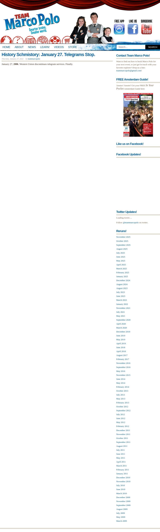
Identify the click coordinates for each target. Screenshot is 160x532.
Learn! (44, 47)
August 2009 (122, 509)
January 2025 (122, 276)
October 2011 (122, 438)
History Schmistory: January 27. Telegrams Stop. (48, 54)
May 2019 (120, 339)
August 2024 (122, 284)
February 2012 (122, 426)
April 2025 (121, 264)
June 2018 (120, 347)
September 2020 (123, 320)
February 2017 (122, 359)
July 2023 (120, 292)
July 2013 (120, 395)
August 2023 (122, 288)
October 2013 (122, 391)
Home (6, 47)
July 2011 (120, 450)
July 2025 (120, 253)
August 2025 (122, 249)
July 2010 (120, 485)
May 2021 (120, 316)
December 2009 (123, 497)
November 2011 (123, 434)
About (19, 47)
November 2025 (123, 237)
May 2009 (120, 517)
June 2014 (120, 379)
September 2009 (123, 505)
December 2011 (123, 430)
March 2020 (121, 327)
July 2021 (120, 312)
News (32, 47)
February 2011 (122, 469)
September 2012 (123, 410)
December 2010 (123, 477)
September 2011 (123, 442)
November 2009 (123, 501)
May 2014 (120, 383)
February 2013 (122, 402)
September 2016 (123, 367)
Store (72, 47)
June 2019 (120, 335)
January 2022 (122, 304)
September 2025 (123, 245)
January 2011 (122, 473)
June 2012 (120, 418)
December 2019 (123, 331)
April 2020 (121, 324)
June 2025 (120, 257)
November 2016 (123, 363)
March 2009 (121, 521)
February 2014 (122, 387)
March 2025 (121, 268)
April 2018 (121, 351)
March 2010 (121, 493)
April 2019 (121, 343)
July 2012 (120, 414)
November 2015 (123, 375)
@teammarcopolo (131, 222)
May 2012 (120, 422)
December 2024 (123, 280)
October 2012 (122, 406)
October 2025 (122, 241)
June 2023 (120, 296)
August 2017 (122, 355)
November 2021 (123, 308)
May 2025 (120, 260)
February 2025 (122, 272)
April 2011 (121, 462)
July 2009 (120, 513)
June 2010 (120, 489)
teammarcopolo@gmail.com (128, 70)
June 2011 (120, 454)
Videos (59, 47)
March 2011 (121, 465)
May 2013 (120, 398)
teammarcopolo (34, 59)
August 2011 (121, 446)
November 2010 (123, 481)
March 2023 (121, 300)
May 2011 (120, 458)
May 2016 (120, 371)
